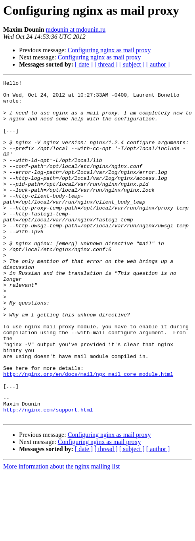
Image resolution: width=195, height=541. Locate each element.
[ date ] (84, 64)
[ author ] (158, 64)
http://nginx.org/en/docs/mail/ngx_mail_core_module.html (88, 433)
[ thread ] (106, 64)
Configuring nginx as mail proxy (109, 50)
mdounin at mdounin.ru (76, 29)
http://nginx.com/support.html (48, 476)
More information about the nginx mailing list (61, 534)
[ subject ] (132, 64)
